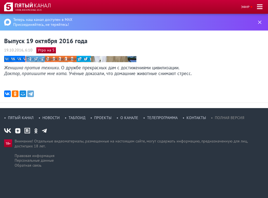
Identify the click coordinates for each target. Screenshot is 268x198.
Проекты (103, 117)
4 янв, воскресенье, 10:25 (28, 10)
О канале (129, 117)
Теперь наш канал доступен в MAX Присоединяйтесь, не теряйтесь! (42, 22)
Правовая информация (35, 155)
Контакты (196, 117)
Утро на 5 (46, 50)
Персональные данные (34, 160)
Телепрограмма (162, 117)
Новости (51, 117)
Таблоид (77, 117)
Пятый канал (21, 117)
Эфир (245, 7)
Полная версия (229, 117)
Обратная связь (28, 165)
